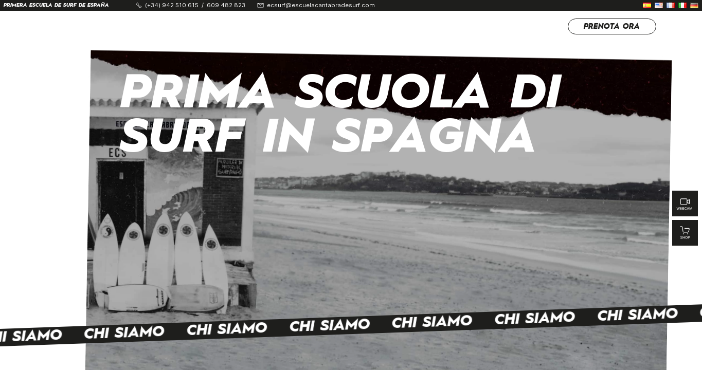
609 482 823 (226, 5)
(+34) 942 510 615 (172, 5)
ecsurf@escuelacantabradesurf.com (321, 5)
